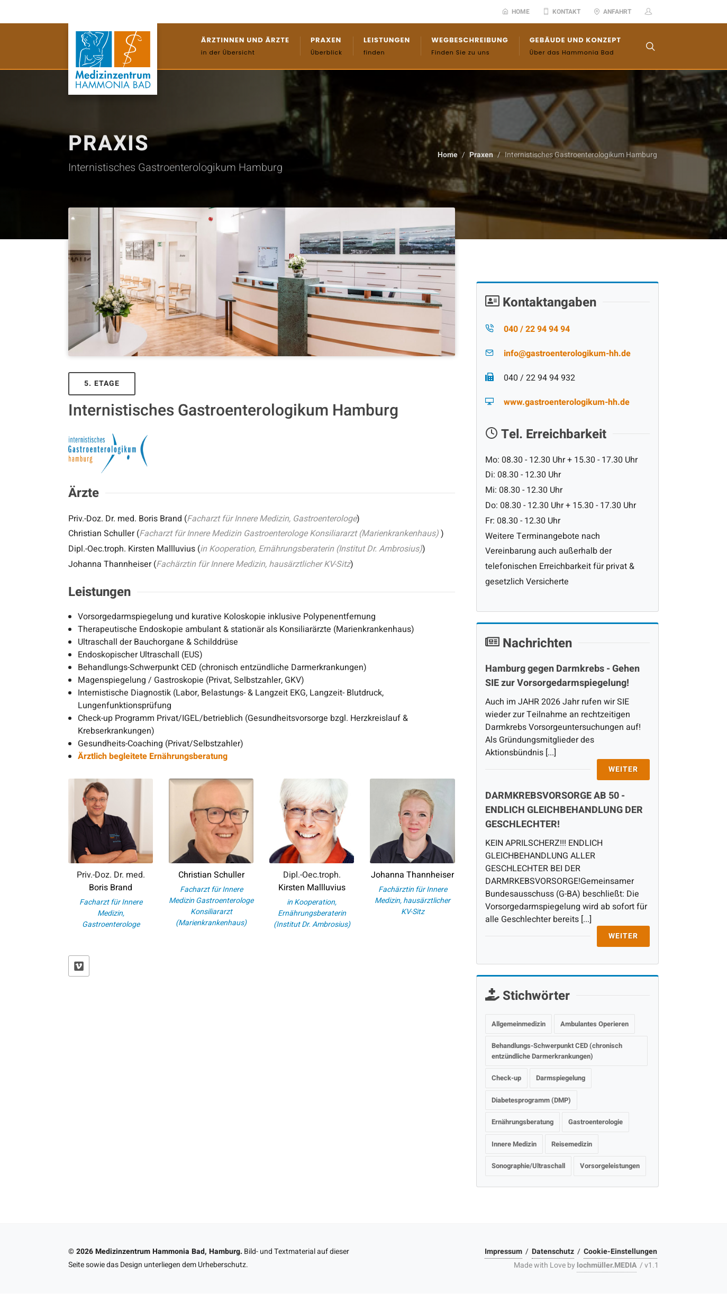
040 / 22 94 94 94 (537, 329)
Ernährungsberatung (522, 1122)
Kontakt (561, 11)
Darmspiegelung (560, 1078)
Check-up (506, 1078)
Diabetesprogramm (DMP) (531, 1100)
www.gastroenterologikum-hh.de (567, 402)
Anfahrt (612, 11)
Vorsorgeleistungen (610, 1166)
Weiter (623, 769)
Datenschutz (553, 1251)
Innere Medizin (514, 1144)
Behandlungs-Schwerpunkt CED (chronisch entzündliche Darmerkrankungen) (557, 1051)
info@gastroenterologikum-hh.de (567, 353)
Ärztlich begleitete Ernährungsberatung (153, 756)
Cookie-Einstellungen (620, 1251)
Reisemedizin (571, 1144)
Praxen (481, 154)
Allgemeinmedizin (519, 1024)
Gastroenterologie (595, 1122)
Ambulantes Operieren (594, 1024)
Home (516, 11)
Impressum (503, 1251)
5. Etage (102, 383)
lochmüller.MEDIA (607, 1265)
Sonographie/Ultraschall (528, 1166)
